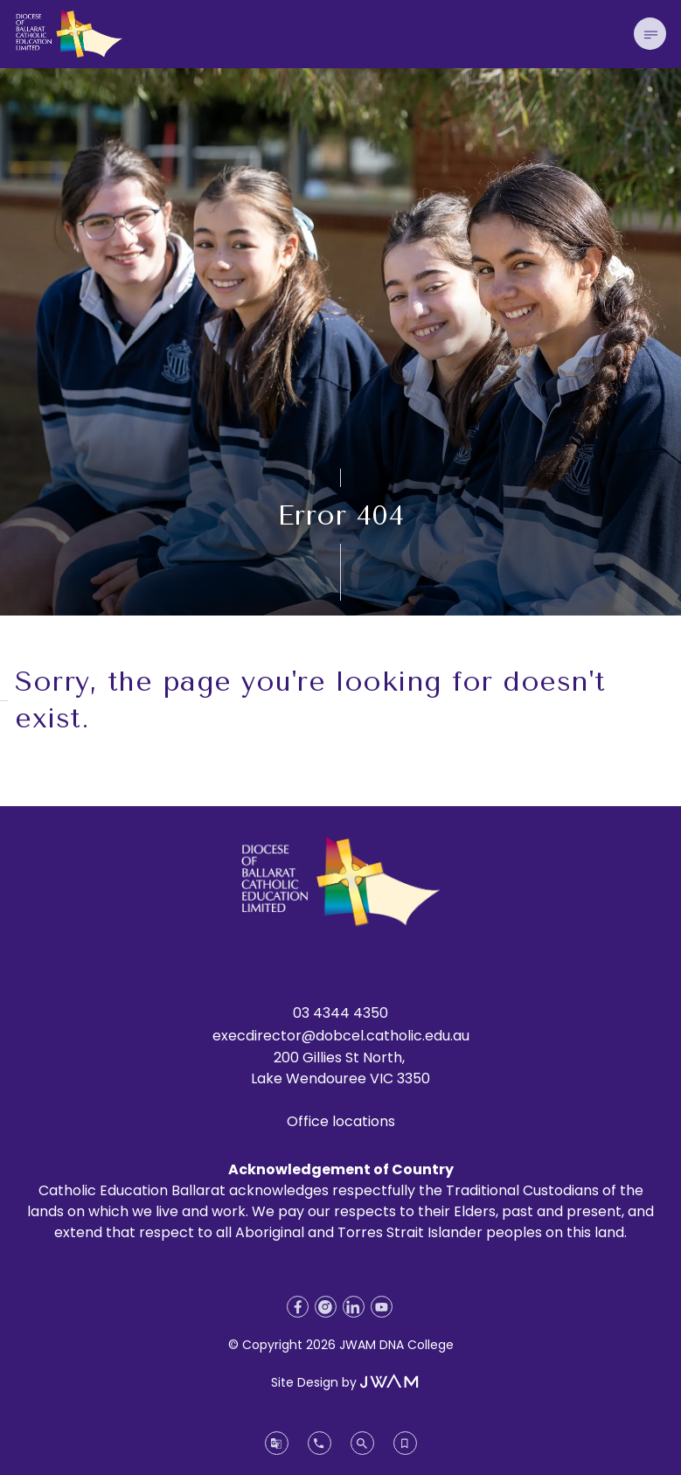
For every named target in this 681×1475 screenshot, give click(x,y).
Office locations (341, 1121)
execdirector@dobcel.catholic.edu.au (340, 1036)
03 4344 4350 (340, 1013)
